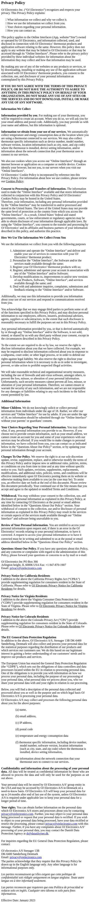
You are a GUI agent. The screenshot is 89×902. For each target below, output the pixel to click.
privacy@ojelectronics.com (26, 568)
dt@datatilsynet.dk (37, 833)
